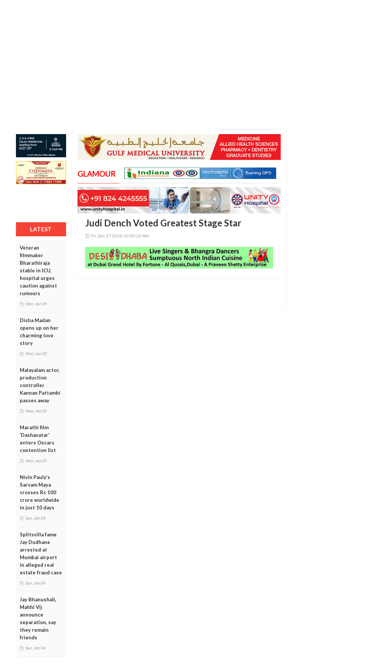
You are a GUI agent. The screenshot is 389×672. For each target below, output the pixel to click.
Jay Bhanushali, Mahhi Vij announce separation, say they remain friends (38, 618)
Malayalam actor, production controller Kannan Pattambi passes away (40, 385)
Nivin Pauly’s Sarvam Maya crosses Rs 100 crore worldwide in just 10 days (39, 492)
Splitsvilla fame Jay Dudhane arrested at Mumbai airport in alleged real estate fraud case (41, 553)
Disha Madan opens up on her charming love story (39, 331)
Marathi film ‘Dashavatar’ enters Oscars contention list (38, 438)
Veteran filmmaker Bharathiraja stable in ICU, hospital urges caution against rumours (38, 270)
